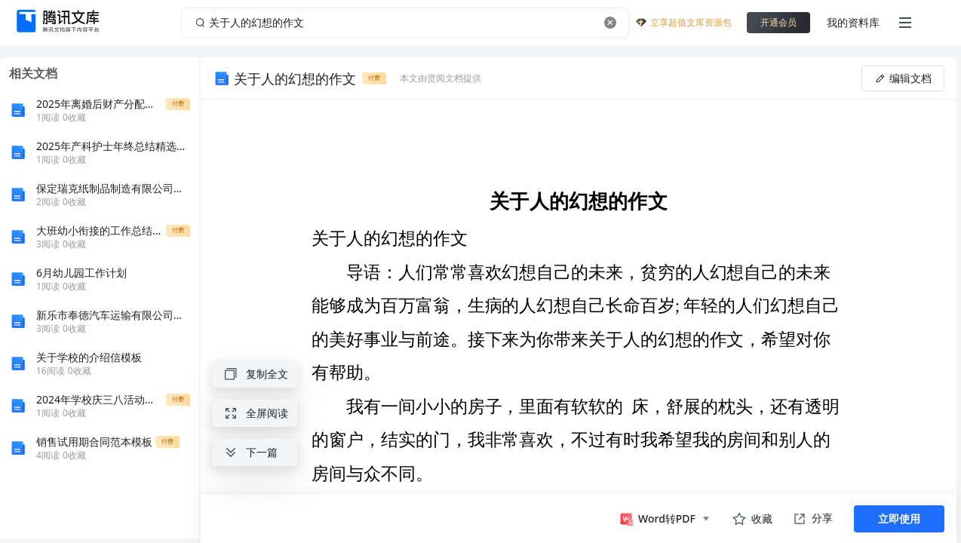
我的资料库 (853, 22)
